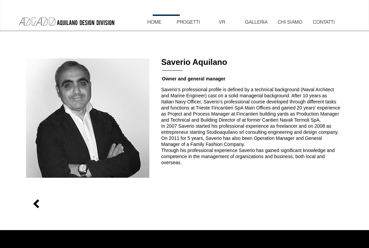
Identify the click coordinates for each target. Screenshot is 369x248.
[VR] (222, 22)
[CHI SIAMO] (290, 22)
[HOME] (154, 22)
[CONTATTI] (324, 22)
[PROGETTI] (188, 22)
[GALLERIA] (256, 22)
